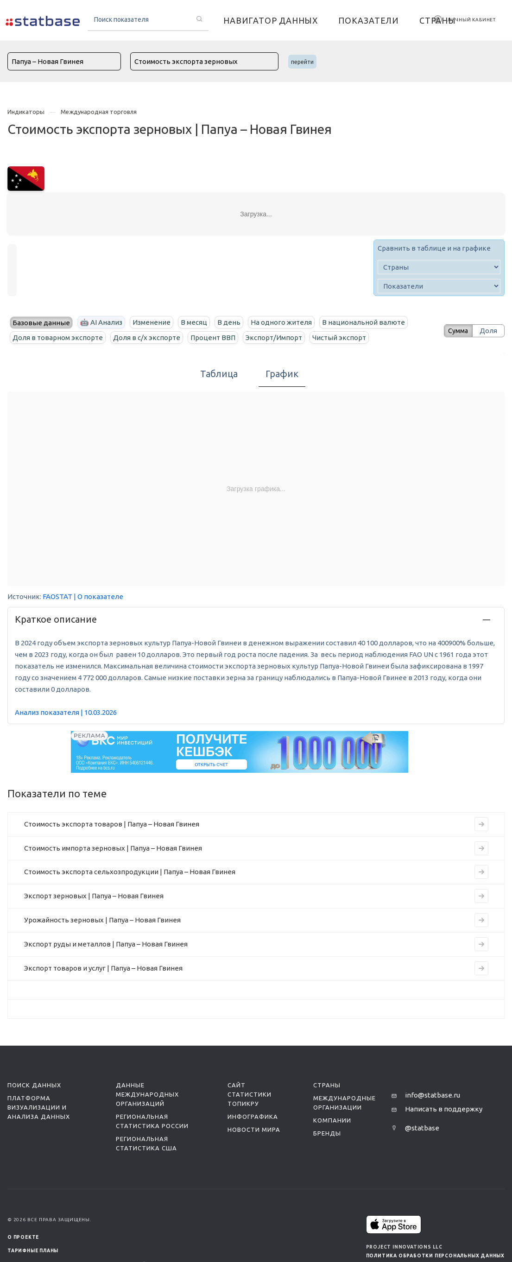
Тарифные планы (32, 1250)
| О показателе (98, 596)
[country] (439, 267)
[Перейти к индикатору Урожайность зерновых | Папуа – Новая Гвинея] (481, 920)
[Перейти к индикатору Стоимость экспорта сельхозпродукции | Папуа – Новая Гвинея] (481, 872)
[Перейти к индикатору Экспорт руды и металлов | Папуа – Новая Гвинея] (481, 944)
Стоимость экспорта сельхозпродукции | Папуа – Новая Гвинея (129, 872)
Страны (327, 1085)
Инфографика (253, 1116)
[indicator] (439, 286)
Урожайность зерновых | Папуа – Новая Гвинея (102, 920)
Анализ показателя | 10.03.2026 (66, 712)
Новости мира (254, 1129)
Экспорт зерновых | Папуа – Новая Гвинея (94, 896)
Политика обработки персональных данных (435, 1255)
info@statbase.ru (432, 1095)
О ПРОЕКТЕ (23, 1237)
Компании (332, 1120)
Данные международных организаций (147, 1094)
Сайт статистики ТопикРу (250, 1094)
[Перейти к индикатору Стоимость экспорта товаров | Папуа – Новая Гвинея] (481, 824)
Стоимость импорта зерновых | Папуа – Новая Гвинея (113, 848)
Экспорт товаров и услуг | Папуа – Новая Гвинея (103, 968)
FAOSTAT (57, 596)
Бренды (327, 1133)
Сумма (455, 330)
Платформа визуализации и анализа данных (38, 1107)
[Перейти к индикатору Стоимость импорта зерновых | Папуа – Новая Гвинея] (481, 848)
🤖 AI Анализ (101, 322)
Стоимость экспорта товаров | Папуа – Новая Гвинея (111, 824)
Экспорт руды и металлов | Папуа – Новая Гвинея (106, 944)
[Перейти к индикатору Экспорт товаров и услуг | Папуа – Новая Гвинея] (481, 968)
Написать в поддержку (443, 1109)
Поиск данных (34, 1085)
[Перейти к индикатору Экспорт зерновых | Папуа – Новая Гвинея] (481, 896)
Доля (488, 330)
